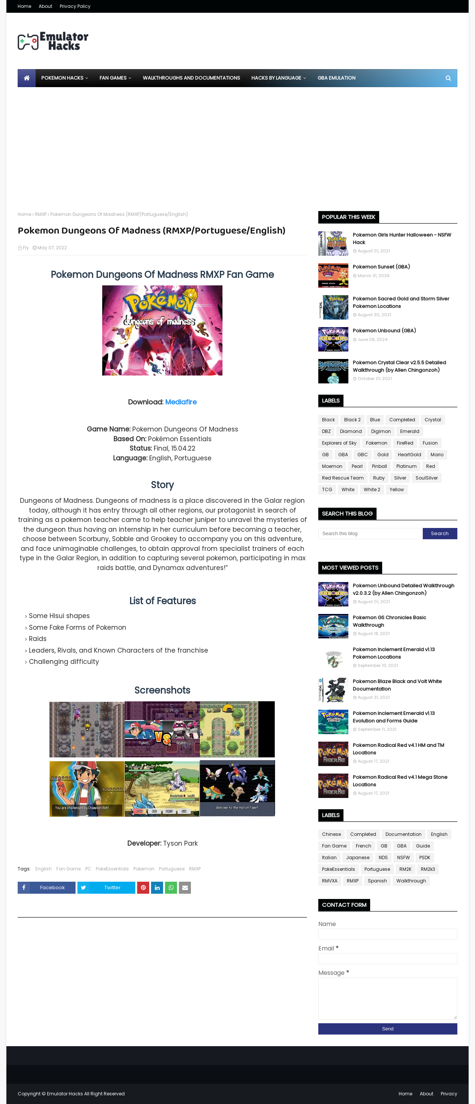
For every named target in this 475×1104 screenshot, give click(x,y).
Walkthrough (411, 881)
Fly (26, 247)
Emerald (409, 431)
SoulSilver (427, 478)
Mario (437, 454)
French (363, 846)
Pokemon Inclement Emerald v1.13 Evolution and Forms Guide (394, 717)
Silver (400, 478)
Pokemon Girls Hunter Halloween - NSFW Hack (402, 238)
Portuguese (172, 869)
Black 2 (352, 419)
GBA (343, 454)
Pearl (357, 466)
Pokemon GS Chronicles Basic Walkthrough (389, 621)
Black (328, 419)
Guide (423, 846)
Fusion (430, 443)
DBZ (326, 431)
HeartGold (409, 454)
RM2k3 (428, 869)
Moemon (332, 466)
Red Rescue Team (343, 478)
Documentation (404, 834)
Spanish (377, 881)
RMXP (41, 214)
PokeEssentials (112, 869)
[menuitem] (27, 78)
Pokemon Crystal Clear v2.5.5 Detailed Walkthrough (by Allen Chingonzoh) (399, 366)
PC (88, 869)
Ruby (379, 478)
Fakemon (376, 443)
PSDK (424, 857)
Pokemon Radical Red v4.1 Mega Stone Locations (400, 781)
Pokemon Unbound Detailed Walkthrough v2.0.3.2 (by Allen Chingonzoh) (403, 589)
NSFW (403, 857)
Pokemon (143, 869)
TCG (327, 489)
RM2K (405, 869)
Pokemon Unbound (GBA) (384, 330)
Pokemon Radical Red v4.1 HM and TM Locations (398, 749)
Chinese (331, 834)
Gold (383, 454)
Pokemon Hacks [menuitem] (62, 77)
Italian (329, 857)
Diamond (351, 431)
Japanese (357, 857)
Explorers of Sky (339, 443)
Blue (375, 419)
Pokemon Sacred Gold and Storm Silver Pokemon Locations (401, 302)
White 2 (372, 489)
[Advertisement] (237, 143)
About (45, 6)
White (348, 489)
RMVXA (329, 881)
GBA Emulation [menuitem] (336, 77)
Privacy (449, 1093)
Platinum (406, 466)
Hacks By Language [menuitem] (276, 77)
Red (430, 466)
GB (325, 454)
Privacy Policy (75, 6)
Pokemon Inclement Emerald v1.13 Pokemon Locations (394, 653)
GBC (362, 454)
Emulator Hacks (65, 1093)
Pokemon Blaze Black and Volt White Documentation (397, 685)
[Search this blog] (370, 533)
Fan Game (68, 869)
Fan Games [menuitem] (113, 77)
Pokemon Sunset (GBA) (381, 266)
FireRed (405, 443)
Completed (402, 419)
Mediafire (181, 402)
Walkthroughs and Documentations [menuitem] (191, 77)
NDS (383, 857)
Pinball (379, 466)
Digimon (381, 431)
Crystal (433, 419)
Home (24, 6)
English (43, 869)
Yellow (397, 489)
